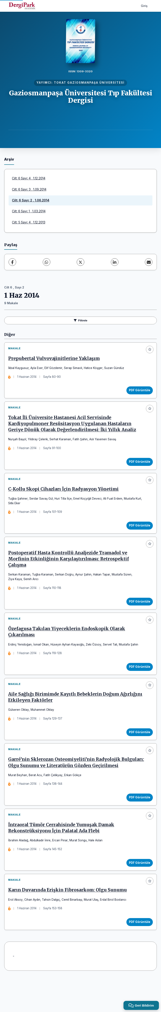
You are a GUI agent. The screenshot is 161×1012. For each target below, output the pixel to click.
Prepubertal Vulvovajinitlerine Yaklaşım (55, 360)
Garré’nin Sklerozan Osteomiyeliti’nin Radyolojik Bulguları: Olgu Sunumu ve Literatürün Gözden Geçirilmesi (66, 785)
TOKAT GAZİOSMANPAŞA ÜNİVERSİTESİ (89, 82)
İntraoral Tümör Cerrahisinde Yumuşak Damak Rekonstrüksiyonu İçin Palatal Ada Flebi (63, 856)
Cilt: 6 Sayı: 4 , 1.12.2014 (28, 178)
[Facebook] (12, 262)
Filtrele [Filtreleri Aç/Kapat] (80, 320)
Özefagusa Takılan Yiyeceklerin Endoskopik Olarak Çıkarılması (68, 645)
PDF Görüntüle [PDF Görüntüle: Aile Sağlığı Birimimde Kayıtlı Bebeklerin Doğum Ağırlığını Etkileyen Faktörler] (138, 748)
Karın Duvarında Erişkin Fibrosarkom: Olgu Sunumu (69, 921)
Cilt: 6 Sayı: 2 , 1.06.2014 (30, 200)
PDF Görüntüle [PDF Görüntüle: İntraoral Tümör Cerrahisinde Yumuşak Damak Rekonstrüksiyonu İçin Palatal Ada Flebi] (138, 891)
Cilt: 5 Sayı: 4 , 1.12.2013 (28, 222)
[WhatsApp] (46, 262)
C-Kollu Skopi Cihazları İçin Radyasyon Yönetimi (65, 496)
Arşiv (9, 159)
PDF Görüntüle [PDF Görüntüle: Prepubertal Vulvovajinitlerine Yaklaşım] (138, 391)
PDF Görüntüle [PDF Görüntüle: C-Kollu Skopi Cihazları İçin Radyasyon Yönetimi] (138, 532)
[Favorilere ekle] (149, 349)
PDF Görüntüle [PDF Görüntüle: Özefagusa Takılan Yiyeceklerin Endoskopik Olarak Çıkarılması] (138, 680)
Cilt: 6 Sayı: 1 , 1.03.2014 (28, 211)
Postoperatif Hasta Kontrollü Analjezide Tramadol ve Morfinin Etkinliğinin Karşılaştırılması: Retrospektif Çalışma (70, 569)
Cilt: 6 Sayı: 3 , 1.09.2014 (29, 189)
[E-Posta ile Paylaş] (148, 262)
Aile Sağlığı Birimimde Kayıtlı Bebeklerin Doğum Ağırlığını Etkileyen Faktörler (65, 713)
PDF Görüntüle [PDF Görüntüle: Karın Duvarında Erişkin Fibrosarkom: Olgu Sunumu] (138, 953)
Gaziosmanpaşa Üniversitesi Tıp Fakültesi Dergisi (80, 97)
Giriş (144, 6)
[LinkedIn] (114, 262)
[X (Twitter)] (80, 262)
